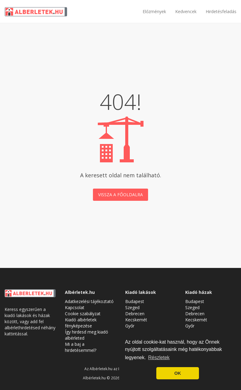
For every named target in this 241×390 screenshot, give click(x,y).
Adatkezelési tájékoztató (89, 301)
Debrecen (134, 313)
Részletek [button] (158, 357)
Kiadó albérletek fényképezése (81, 323)
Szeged (132, 307)
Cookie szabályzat (83, 313)
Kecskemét (136, 320)
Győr (129, 326)
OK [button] (177, 373)
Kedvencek (186, 11)
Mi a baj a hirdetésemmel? (80, 347)
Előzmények (154, 11)
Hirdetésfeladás (221, 11)
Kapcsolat (74, 307)
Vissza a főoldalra (120, 194)
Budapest (134, 301)
